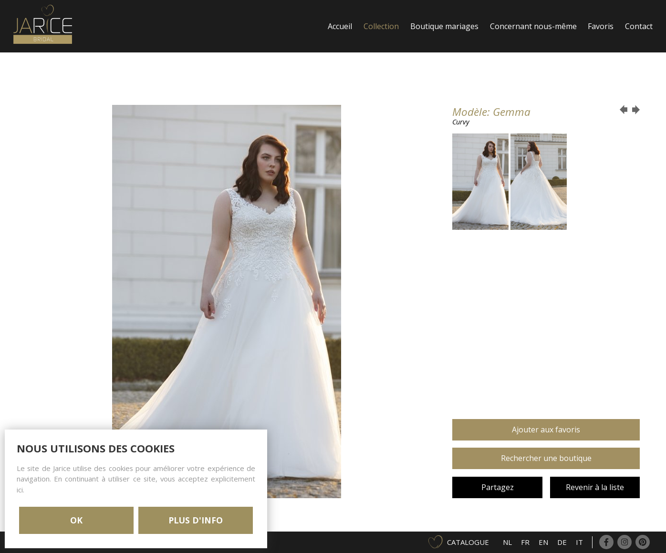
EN (543, 542)
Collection (381, 26)
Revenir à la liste (595, 487)
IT (579, 542)
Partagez (497, 487)
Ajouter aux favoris (546, 429)
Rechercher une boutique (546, 458)
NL (507, 542)
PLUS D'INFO (195, 520)
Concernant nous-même (533, 26)
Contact (639, 26)
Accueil (340, 26)
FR (525, 542)
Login (338, 78)
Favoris (601, 26)
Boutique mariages (444, 26)
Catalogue (468, 542)
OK (76, 520)
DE (562, 542)
